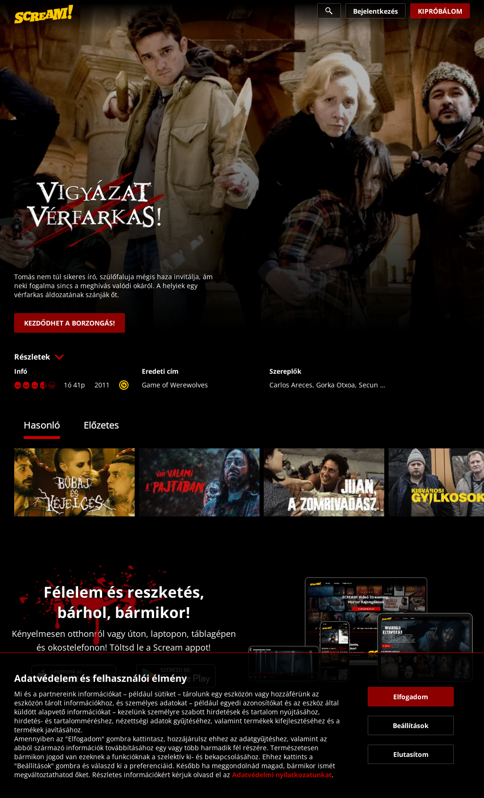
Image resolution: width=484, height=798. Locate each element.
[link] (43, 14)
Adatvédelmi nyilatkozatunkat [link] (282, 774)
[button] (242, 357)
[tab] (49, 426)
